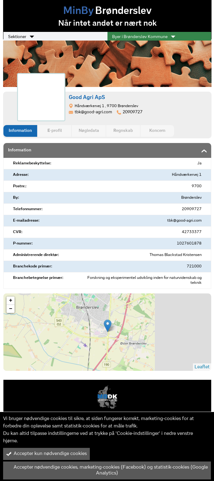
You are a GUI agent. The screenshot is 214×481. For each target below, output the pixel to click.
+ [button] (10, 300)
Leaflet (202, 367)
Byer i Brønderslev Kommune (143, 36)
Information (20, 130)
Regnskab (123, 130)
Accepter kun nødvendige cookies (46, 453)
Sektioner (21, 36)
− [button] (10, 309)
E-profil (54, 130)
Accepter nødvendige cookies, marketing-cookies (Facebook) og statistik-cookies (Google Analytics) (107, 470)
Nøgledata (89, 130)
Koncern (157, 130)
